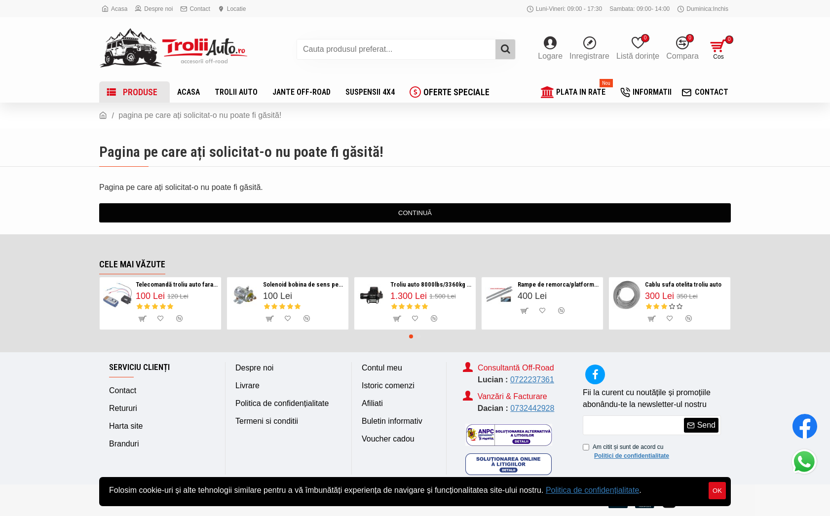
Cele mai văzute (132, 264)
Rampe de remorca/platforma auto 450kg (559, 284)
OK (717, 490)
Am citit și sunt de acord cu (627, 451)
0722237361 (532, 379)
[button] (411, 336)
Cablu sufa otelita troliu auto (683, 284)
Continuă (415, 213)
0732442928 (532, 408)
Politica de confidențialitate (592, 490)
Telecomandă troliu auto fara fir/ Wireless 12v (177, 284)
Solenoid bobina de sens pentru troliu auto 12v (304, 284)
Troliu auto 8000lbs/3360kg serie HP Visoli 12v (431, 284)
